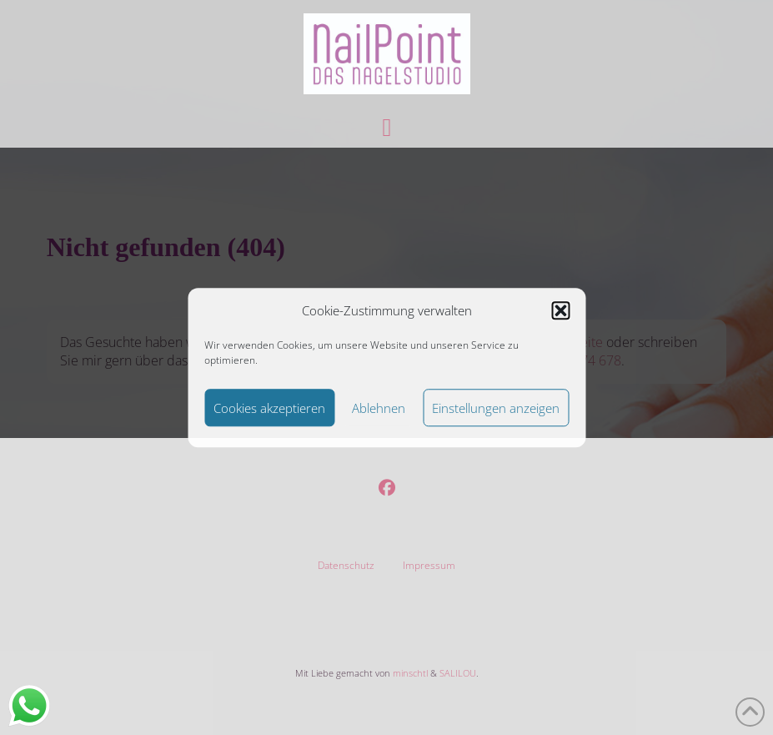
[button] (560, 311)
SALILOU (457, 673)
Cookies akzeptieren (269, 408)
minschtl (410, 673)
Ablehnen (378, 408)
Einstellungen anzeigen (496, 408)
